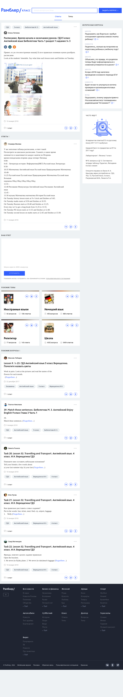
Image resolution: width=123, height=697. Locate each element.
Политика (27, 600)
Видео (26, 637)
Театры (84, 600)
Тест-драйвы (28, 621)
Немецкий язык (54, 309)
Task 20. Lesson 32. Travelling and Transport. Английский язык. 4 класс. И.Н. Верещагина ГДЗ (39, 455)
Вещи (44, 624)
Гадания (103, 624)
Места (44, 627)
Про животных (29, 651)
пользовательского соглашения (58, 278)
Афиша (84, 589)
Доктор (84, 613)
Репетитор (10, 338)
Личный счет (47, 603)
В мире (26, 593)
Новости (26, 617)
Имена (103, 621)
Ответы (65, 617)
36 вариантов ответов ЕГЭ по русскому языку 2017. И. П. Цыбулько (101, 141)
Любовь (65, 600)
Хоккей (103, 596)
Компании (46, 596)
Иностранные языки (16, 309)
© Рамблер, (7, 665)
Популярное (28, 641)
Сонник (103, 617)
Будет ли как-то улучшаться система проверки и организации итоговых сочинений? (100, 87)
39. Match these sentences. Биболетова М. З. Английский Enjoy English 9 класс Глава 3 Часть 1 (38, 411)
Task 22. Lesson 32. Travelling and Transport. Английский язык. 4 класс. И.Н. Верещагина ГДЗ (39, 548)
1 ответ (8, 128)
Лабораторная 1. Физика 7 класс (99, 156)
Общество (27, 603)
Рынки (44, 600)
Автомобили (28, 613)
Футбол (103, 593)
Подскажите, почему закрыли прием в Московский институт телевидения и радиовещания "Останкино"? (101, 100)
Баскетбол (104, 600)
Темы (64, 621)
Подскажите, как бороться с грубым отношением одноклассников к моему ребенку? (102, 36)
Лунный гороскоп (107, 627)
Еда (63, 603)
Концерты (85, 596)
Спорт (103, 589)
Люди (44, 621)
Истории (45, 617)
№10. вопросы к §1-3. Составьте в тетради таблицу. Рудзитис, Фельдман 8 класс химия (101, 163)
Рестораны (85, 603)
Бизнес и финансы (50, 589)
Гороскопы (105, 613)
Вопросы (84, 617)
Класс (64, 613)
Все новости (28, 589)
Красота (65, 596)
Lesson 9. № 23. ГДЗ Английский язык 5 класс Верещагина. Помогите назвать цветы (36, 365)
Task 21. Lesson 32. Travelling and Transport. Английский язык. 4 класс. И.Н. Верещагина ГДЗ (39, 501)
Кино (83, 593)
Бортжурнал (28, 624)
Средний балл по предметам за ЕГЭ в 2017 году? (101, 149)
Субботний (47, 613)
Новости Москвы (29, 596)
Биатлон (103, 603)
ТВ (24, 645)
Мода (64, 593)
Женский (66, 589)
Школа (48, 338)
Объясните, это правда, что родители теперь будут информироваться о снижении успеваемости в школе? (101, 62)
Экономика (46, 593)
